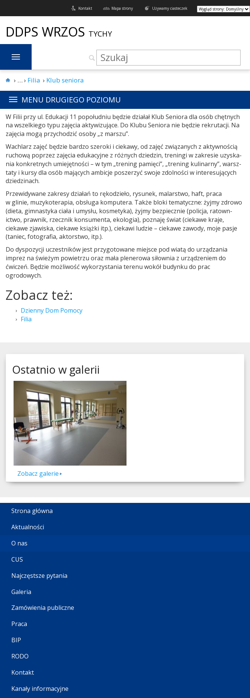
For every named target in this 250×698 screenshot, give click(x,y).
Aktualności (27, 527)
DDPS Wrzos (47, 31)
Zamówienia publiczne (42, 607)
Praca (19, 624)
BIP (16, 640)
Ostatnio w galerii (56, 369)
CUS (17, 559)
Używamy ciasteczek (170, 8)
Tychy (100, 34)
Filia (26, 319)
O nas (19, 543)
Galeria (21, 592)
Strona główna (32, 511)
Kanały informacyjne (40, 688)
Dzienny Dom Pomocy (51, 310)
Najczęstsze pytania (39, 575)
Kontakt (85, 8)
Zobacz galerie (38, 473)
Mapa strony (122, 8)
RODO (20, 656)
